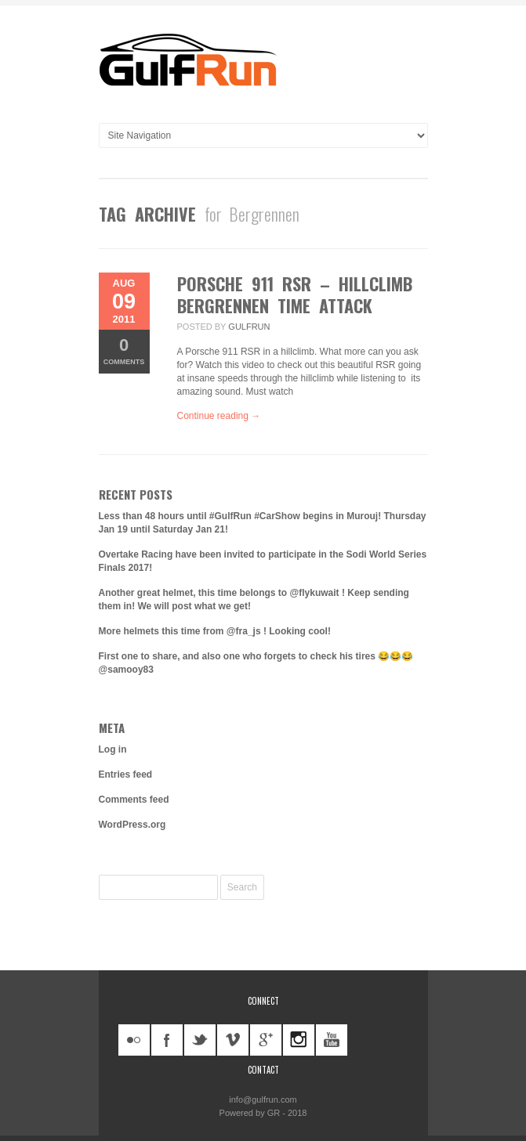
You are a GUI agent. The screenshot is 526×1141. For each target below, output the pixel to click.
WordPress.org (132, 824)
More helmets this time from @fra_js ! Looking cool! (215, 631)
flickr (134, 1040)
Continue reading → (219, 415)
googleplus (265, 1040)
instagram (298, 1040)
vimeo (232, 1040)
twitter (200, 1040)
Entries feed (126, 774)
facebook (167, 1040)
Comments (124, 350)
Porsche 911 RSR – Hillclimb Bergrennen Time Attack (294, 294)
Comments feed (134, 799)
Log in (113, 749)
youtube (331, 1040)
